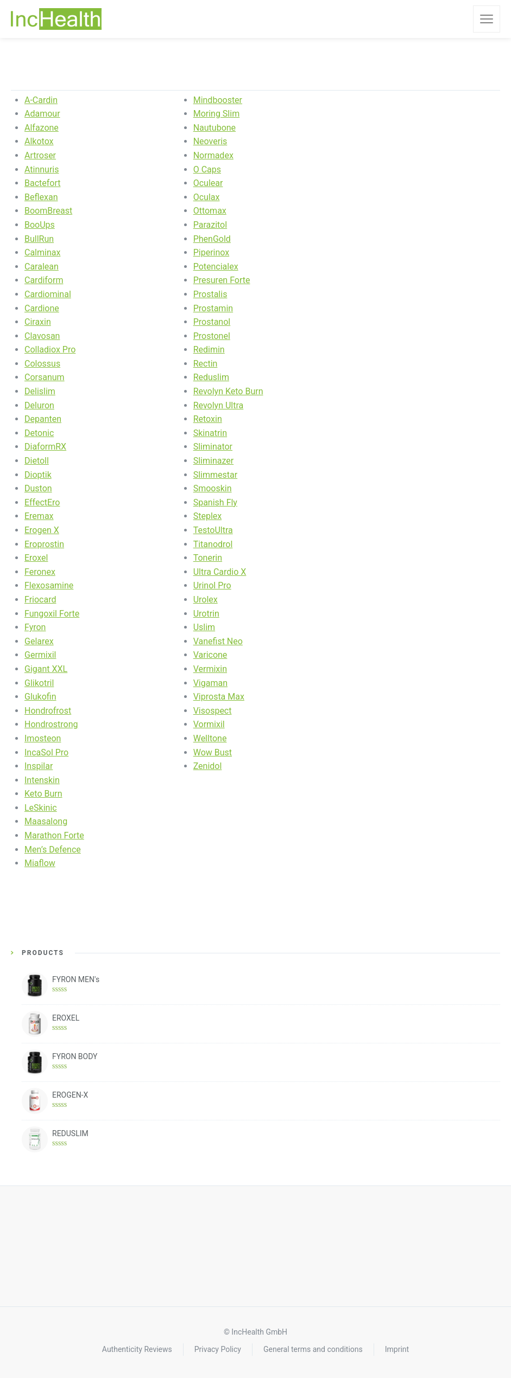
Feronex (39, 572)
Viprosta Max (218, 696)
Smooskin (212, 488)
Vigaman (210, 683)
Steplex (207, 516)
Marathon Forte (54, 835)
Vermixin (210, 669)
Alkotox (39, 141)
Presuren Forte (221, 280)
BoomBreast (48, 211)
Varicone (210, 655)
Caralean (41, 266)
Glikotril (39, 683)
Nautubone (214, 128)
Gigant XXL (45, 669)
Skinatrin (210, 433)
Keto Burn (43, 794)
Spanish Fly (215, 502)
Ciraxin (37, 322)
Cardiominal (47, 294)
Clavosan (42, 336)
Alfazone (41, 128)
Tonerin (207, 558)
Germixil (40, 655)
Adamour (42, 113)
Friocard (40, 599)
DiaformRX (45, 446)
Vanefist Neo (218, 641)
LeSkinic (40, 808)
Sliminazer (213, 461)
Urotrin (206, 613)
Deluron (39, 405)
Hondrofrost (47, 711)
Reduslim (211, 377)
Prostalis (210, 294)
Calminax (42, 252)
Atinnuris (41, 169)
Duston (38, 488)
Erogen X (41, 530)
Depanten (42, 419)
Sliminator (212, 446)
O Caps (207, 169)
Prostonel (211, 336)
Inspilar (38, 766)
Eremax (39, 516)
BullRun (39, 239)
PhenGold (212, 239)
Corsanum (44, 377)
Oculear (208, 183)
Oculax (206, 197)
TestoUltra (213, 530)
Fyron (35, 627)
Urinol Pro (212, 585)
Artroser (40, 155)
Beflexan (41, 197)
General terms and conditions (313, 1349)
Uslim (204, 627)
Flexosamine (48, 585)
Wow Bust (212, 752)
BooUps (39, 225)
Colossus (42, 363)
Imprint (397, 1349)
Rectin (205, 363)
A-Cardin (41, 100)
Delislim (39, 391)
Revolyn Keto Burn (228, 391)
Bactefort (42, 183)
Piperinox (211, 252)
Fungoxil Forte (51, 613)
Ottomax (209, 211)
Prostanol (212, 322)
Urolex (205, 599)
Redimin (209, 349)
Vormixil (209, 724)
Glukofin (40, 696)
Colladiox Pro (49, 349)
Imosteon (42, 738)
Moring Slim (216, 113)
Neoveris (210, 141)
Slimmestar (215, 475)
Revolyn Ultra (218, 405)
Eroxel (36, 558)
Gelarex (39, 641)
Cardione (41, 308)
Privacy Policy (217, 1349)
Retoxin (207, 419)
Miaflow (39, 863)
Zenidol (207, 766)
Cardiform (43, 280)
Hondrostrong (51, 724)
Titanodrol (213, 544)
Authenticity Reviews (137, 1349)
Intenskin (42, 780)
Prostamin (213, 308)
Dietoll (36, 461)
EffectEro (42, 502)
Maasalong (45, 821)
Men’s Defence (52, 849)
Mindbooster (217, 100)
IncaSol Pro (46, 752)
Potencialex (215, 266)
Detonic (39, 433)
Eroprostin (44, 544)
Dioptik (38, 475)
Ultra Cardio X (220, 572)
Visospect (212, 711)
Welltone (210, 738)
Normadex (213, 155)
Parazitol (210, 225)
